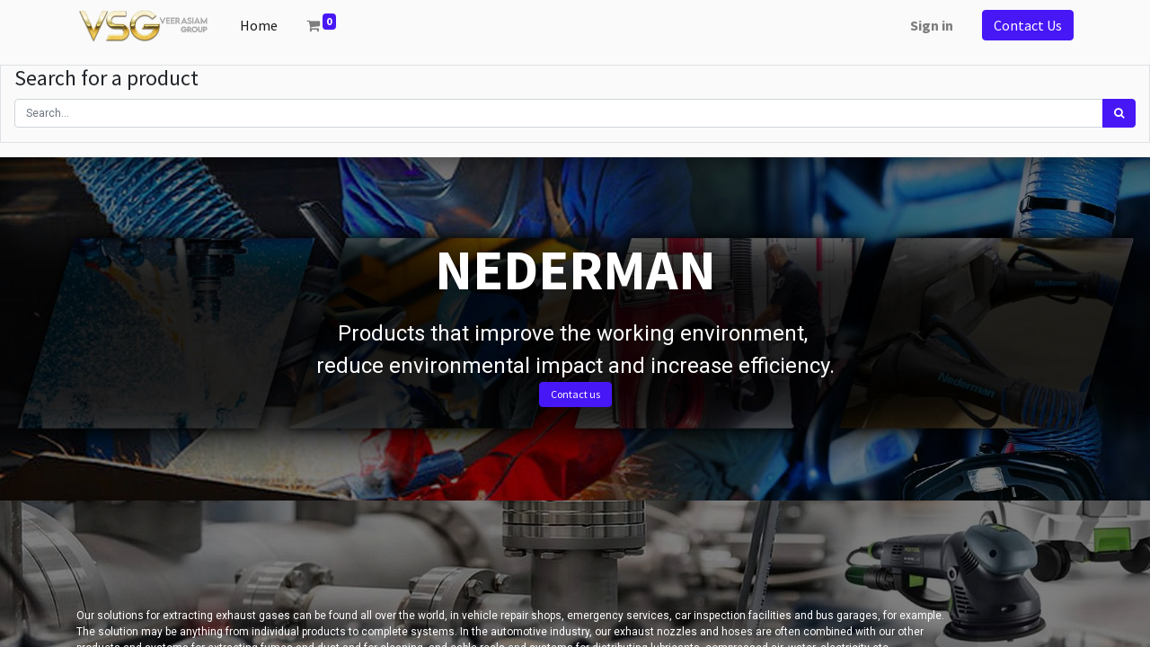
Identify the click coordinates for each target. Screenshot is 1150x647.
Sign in (931, 25)
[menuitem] (259, 25)
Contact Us (1028, 25)
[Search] (1119, 113)
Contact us (575, 394)
